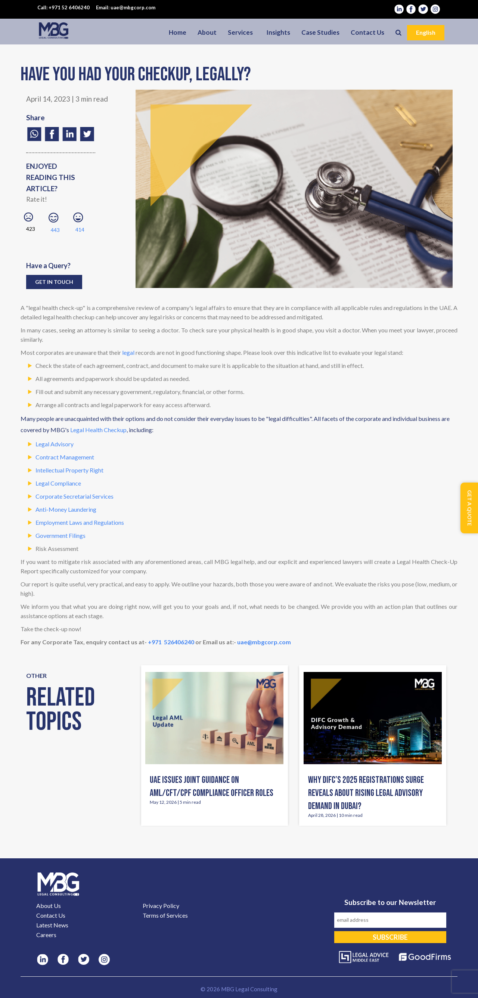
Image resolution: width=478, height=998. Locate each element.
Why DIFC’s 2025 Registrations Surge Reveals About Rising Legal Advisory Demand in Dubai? (366, 793)
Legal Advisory (54, 443)
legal (128, 352)
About (207, 32)
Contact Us (367, 32)
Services (240, 32)
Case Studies (320, 32)
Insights (278, 32)
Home (177, 32)
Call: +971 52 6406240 (63, 7)
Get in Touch (54, 282)
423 (30, 222)
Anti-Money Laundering (65, 509)
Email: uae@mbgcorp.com (125, 7)
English (425, 32)
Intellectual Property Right (69, 470)
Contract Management (64, 457)
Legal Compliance (58, 483)
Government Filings (60, 535)
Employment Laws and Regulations (79, 522)
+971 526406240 (171, 641)
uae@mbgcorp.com (264, 641)
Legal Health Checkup (98, 429)
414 (79, 223)
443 (55, 223)
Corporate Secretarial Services (74, 496)
